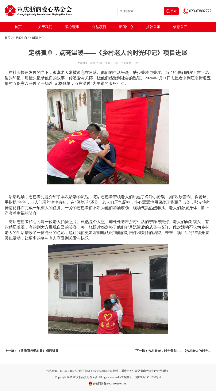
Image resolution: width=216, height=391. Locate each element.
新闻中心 (126, 27)
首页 (18, 27)
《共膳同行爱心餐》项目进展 (37, 351)
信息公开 (180, 27)
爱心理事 (72, 27)
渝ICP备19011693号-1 (148, 377)
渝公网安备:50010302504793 (107, 384)
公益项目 (99, 27)
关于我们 (45, 27)
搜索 (171, 11)
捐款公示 (153, 27)
